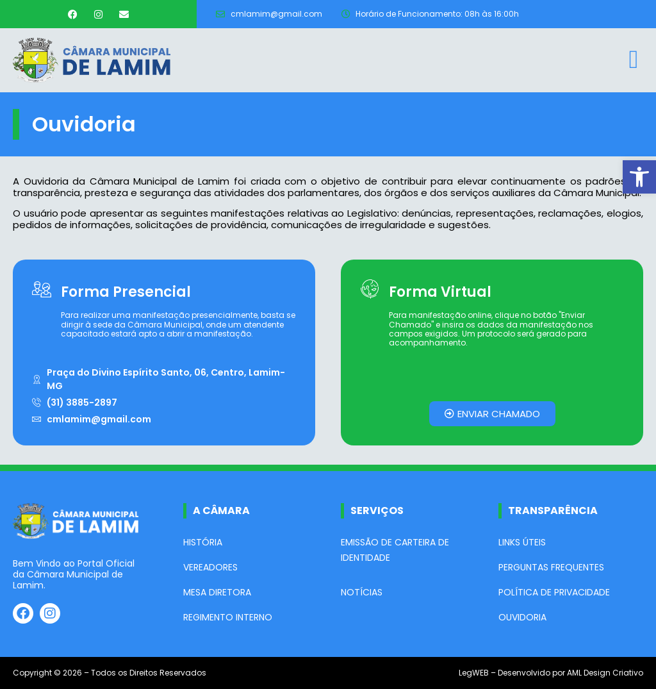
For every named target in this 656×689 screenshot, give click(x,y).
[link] (639, 177)
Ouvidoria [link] (522, 617)
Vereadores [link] (210, 567)
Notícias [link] (361, 592)
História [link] (202, 542)
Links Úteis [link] (522, 542)
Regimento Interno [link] (227, 617)
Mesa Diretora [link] (217, 592)
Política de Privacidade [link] (554, 592)
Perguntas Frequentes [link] (551, 567)
